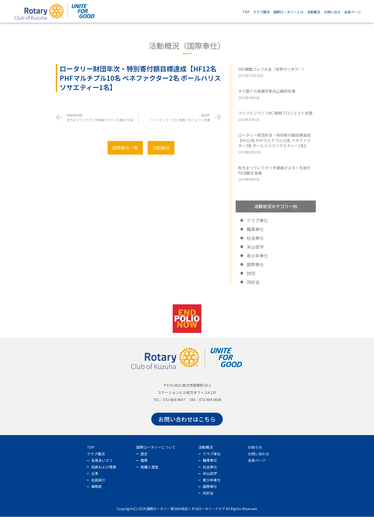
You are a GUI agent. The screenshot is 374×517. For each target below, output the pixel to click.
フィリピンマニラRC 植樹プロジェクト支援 (275, 113)
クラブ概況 (261, 12)
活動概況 (313, 12)
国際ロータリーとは (288, 12)
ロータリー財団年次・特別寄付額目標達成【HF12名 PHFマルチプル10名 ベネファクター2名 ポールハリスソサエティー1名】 (274, 140)
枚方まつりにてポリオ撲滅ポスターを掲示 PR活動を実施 (274, 170)
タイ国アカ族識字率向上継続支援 (267, 91)
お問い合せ (332, 12)
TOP (246, 12)
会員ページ (352, 12)
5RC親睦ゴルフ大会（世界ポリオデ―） (272, 69)
